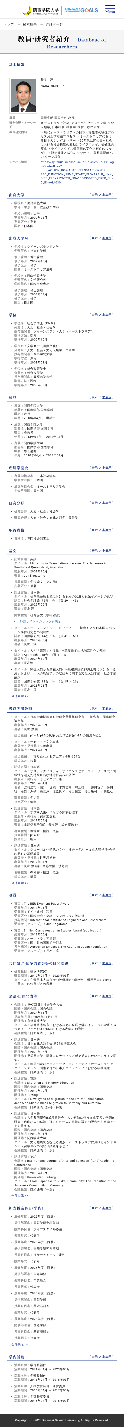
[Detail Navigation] (110, 9)
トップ (9, 24)
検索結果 (30, 24)
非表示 (106, 194)
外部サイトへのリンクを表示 (37, 621)
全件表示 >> (20, 696)
